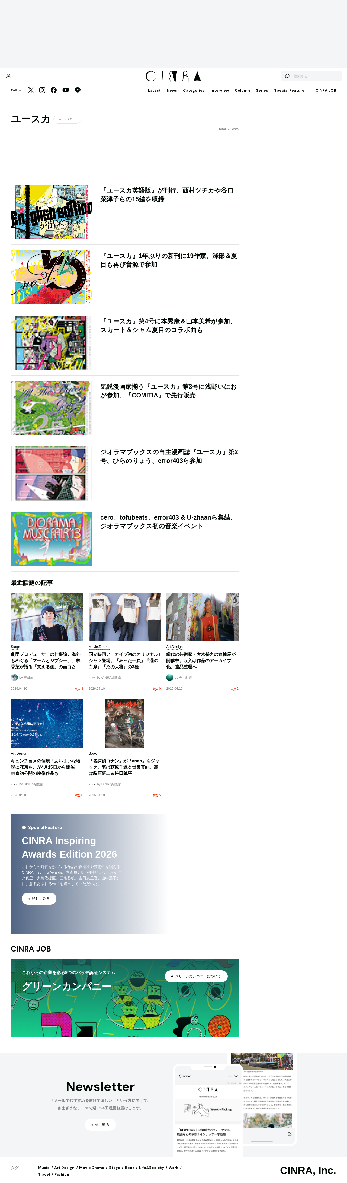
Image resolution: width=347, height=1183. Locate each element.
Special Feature (289, 95)
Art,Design (64, 1173)
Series (262, 95)
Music (44, 1173)
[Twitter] (31, 96)
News (172, 95)
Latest (154, 95)
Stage (114, 1173)
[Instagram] (42, 96)
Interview (220, 95)
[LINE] (78, 96)
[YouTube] (65, 96)
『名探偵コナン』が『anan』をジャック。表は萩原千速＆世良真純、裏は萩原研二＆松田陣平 (124, 772)
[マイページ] (22, 78)
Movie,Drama (91, 1173)
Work (173, 1173)
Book (129, 1173)
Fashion (61, 1180)
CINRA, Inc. (308, 1176)
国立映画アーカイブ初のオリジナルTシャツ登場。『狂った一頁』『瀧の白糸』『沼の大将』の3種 (125, 666)
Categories (194, 95)
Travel (44, 1180)
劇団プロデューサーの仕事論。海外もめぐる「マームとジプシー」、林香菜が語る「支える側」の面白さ (45, 666)
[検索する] (273, 79)
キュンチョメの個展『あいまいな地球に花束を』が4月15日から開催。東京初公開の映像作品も (45, 772)
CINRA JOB (326, 95)
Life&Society (151, 1173)
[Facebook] (54, 96)
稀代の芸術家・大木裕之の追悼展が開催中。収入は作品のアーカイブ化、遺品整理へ (201, 666)
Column (242, 95)
